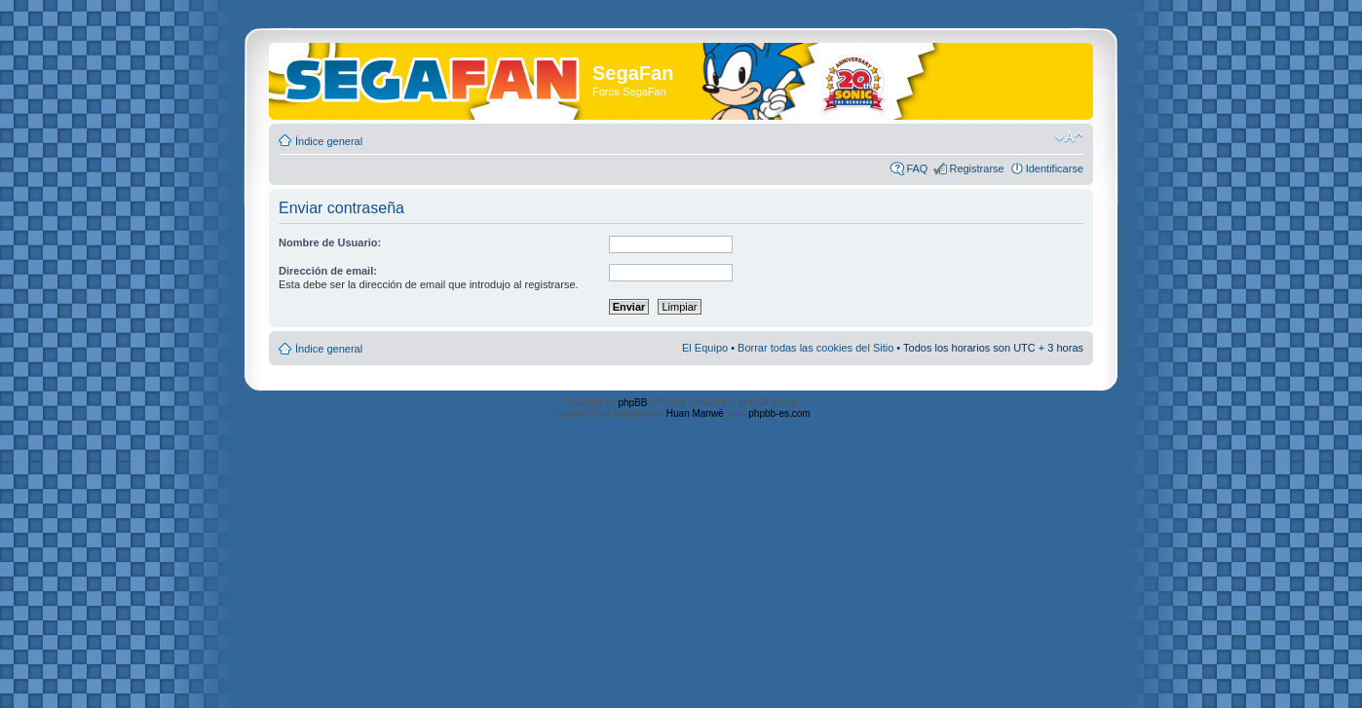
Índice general (328, 141)
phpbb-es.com (779, 413)
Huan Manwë (695, 413)
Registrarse (976, 168)
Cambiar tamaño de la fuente (1069, 137)
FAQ (916, 168)
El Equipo (705, 348)
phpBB (632, 402)
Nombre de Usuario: (330, 242)
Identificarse (1054, 168)
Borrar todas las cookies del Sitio (815, 348)
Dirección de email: (328, 271)
